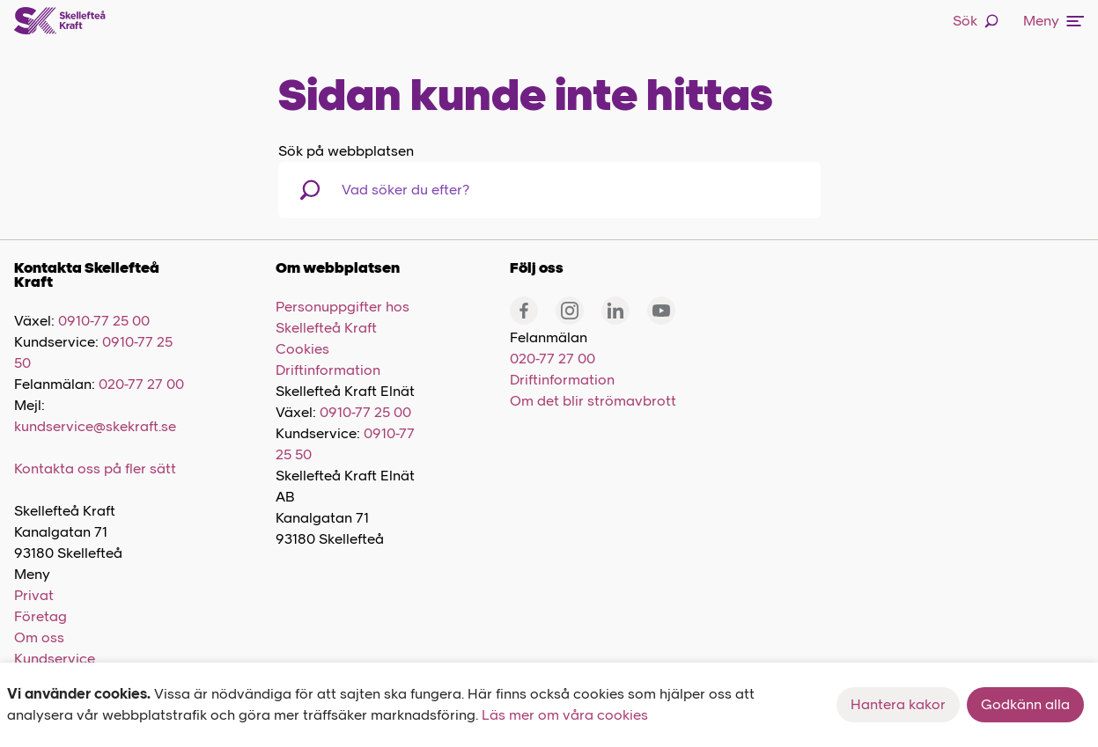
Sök (976, 20)
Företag (40, 616)
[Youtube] (661, 311)
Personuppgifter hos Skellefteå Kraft (342, 317)
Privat (34, 595)
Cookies (302, 349)
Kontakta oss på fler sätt (95, 468)
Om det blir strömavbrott (593, 400)
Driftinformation (328, 370)
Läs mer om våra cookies (565, 715)
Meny (1053, 20)
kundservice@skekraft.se (95, 426)
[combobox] (433, 190)
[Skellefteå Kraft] (60, 21)
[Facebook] (524, 311)
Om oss (39, 637)
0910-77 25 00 (104, 320)
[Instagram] (570, 311)
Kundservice (54, 658)
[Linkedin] (615, 311)
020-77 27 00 (141, 384)
